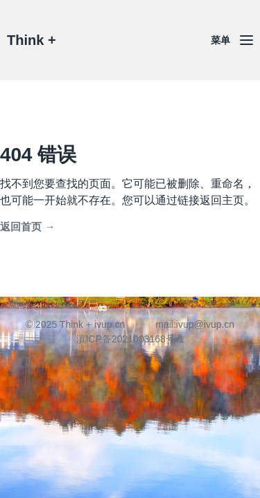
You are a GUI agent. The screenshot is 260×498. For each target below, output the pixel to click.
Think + (31, 40)
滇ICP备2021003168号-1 (130, 338)
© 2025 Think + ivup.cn (75, 324)
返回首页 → (27, 226)
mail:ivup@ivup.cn (194, 324)
